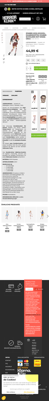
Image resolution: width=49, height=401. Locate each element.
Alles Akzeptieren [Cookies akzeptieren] (29, 392)
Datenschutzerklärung (33, 315)
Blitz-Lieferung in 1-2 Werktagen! (25, 1)
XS (28, 60)
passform (18, 91)
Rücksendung (10, 369)
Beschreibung (7, 91)
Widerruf (8, 366)
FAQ (6, 363)
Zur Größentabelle (33, 64)
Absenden (38, 289)
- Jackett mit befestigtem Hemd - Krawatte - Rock (35, 44)
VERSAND (6, 95)
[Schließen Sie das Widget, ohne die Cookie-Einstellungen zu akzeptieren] (11, 375)
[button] (4, 398)
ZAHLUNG (14, 95)
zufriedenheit (7, 99)
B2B (6, 372)
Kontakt (8, 360)
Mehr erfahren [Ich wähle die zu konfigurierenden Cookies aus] (11, 392)
